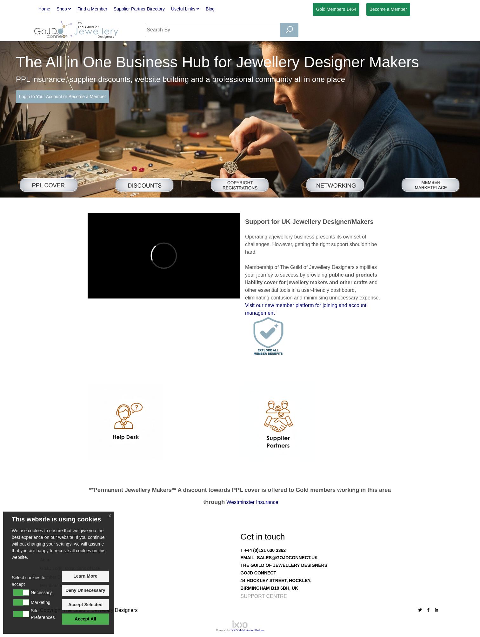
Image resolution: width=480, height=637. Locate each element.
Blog (210, 8)
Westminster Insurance (252, 502)
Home (44, 8)
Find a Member (92, 8)
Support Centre (263, 596)
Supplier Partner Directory (139, 8)
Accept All (85, 618)
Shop (64, 8)
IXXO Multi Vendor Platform (247, 630)
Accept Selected (85, 604)
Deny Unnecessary (85, 590)
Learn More (85, 576)
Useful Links (185, 8)
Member (388, 9)
